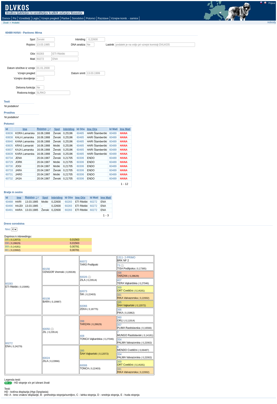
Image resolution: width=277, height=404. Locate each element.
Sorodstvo (78, 18)
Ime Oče (92, 129)
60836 (9, 133)
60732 (9, 178)
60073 (83, 291)
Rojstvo (42, 128)
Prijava (271, 3)
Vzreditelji (24, 18)
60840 (9, 141)
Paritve (65, 18)
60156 (46, 268)
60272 (93, 201)
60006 (83, 365)
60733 (9, 170)
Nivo (7, 229)
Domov (6, 18)
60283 (68, 201)
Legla (35, 18)
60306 (80, 158)
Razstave (103, 18)
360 (119, 317)
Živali (6, 22)
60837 (9, 149)
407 (119, 280)
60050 (46, 329)
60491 (9, 210)
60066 (83, 306)
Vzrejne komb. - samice (124, 18)
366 (119, 309)
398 (7, 243)
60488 (9, 201)
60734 (9, 158)
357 (119, 324)
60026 (83, 277)
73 (118, 265)
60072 (83, 261)
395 (7, 239)
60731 (9, 174)
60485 (80, 133)
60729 (9, 162)
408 (82, 335)
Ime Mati (125, 129)
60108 (46, 298)
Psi (14, 18)
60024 (46, 358)
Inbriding (68, 129)
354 (119, 339)
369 (7, 246)
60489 (112, 133)
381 (7, 250)
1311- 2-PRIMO (126, 257)
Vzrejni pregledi (50, 18)
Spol (57, 129)
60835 (9, 145)
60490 (9, 205)
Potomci (90, 18)
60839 (9, 153)
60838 (9, 137)
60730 (9, 166)
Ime (25, 129)
